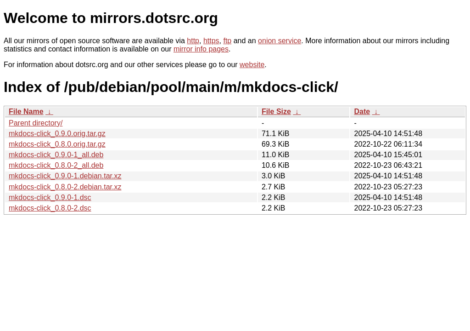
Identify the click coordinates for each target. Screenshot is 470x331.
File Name (26, 111)
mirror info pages (201, 49)
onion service (279, 41)
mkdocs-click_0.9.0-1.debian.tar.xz (65, 176)
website (252, 64)
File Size (276, 111)
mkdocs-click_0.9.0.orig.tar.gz (57, 133)
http (193, 41)
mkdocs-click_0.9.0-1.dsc (50, 197)
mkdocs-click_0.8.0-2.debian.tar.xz (65, 187)
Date (362, 111)
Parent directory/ (35, 123)
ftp (227, 41)
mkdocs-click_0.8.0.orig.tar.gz (57, 144)
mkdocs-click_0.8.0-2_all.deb (56, 165)
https (211, 41)
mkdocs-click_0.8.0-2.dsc (50, 208)
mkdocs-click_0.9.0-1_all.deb (56, 155)
